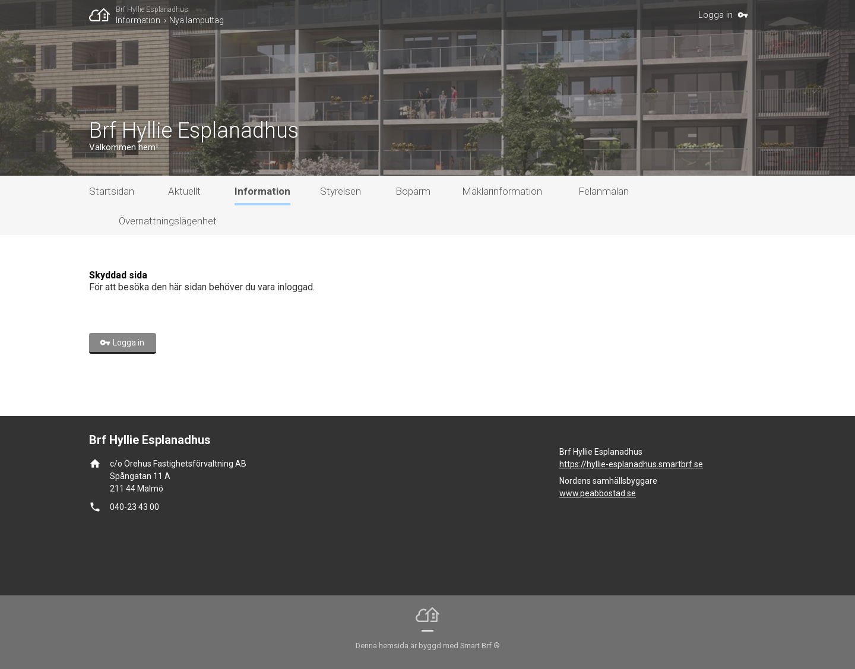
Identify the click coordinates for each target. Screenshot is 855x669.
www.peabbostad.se (597, 493)
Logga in (715, 14)
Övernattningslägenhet (168, 221)
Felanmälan (603, 191)
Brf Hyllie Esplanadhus (152, 9)
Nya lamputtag (196, 20)
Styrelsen (340, 191)
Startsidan (111, 191)
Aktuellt (184, 191)
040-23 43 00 (134, 507)
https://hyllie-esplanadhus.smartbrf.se (631, 464)
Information (138, 20)
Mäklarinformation (502, 191)
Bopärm (412, 191)
